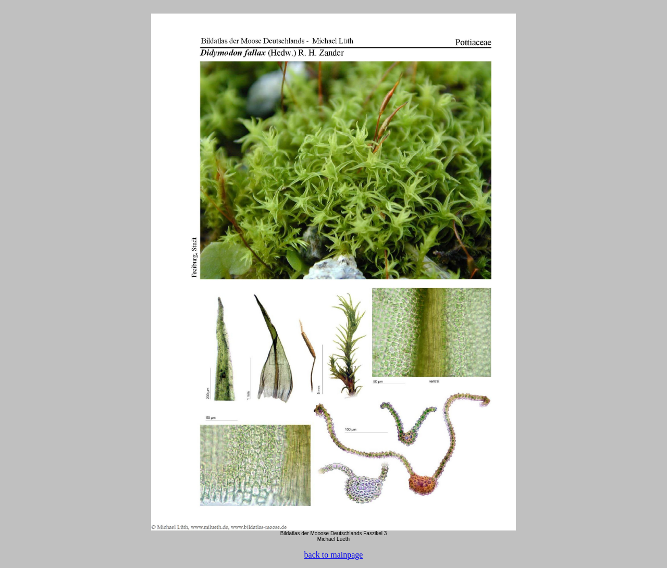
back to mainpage (333, 554)
